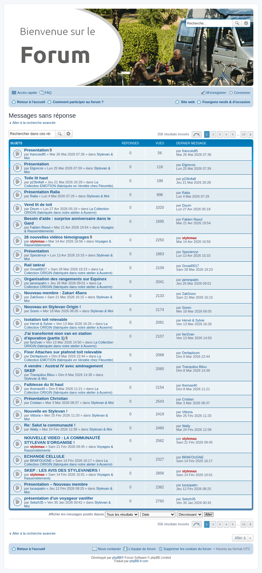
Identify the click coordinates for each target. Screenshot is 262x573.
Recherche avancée (246, 23)
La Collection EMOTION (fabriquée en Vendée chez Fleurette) (68, 184)
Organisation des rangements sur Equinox (65, 279)
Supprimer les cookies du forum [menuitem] (188, 549)
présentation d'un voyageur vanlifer (58, 498)
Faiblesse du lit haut (43, 384)
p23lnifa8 (37, 182)
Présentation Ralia (42, 192)
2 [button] (213, 134)
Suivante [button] (250, 134)
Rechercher (237, 23)
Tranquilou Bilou (42, 375)
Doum (34, 209)
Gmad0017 (38, 269)
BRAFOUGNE (41, 460)
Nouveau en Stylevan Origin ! (52, 306)
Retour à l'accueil (31, 549)
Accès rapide (27, 92)
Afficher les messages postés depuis (93, 514)
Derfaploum (39, 356)
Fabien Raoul (40, 227)
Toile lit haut (36, 178)
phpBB (116, 557)
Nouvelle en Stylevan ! (46, 411)
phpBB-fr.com (138, 561)
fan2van (36, 342)
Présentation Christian (46, 398)
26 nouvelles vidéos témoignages (56, 237)
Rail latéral (34, 265)
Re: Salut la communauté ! (50, 425)
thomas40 (37, 389)
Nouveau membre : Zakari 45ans (55, 293)
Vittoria (35, 415)
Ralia (34, 196)
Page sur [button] (197, 134)
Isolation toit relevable (45, 319)
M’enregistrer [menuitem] (216, 92)
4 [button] (226, 134)
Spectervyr (38, 255)
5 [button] (233, 134)
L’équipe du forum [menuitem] (142, 549)
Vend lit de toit (38, 204)
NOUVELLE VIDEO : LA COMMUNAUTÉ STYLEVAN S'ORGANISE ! (62, 440)
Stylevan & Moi (98, 196)
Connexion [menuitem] (242, 92)
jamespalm (38, 283)
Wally (34, 429)
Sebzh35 (36, 502)
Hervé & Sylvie (41, 324)
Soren (34, 311)
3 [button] (220, 134)
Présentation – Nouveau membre (56, 484)
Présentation (36, 164)
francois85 (38, 154)
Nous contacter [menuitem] (109, 549)
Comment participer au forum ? (78, 102)
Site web (188, 102)
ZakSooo (37, 297)
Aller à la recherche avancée (33, 123)
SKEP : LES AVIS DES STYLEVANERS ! (62, 470)
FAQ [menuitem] (48, 92)
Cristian (35, 403)
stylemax (37, 241)
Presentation (36, 150)
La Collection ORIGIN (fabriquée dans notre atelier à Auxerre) (66, 210)
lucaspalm (38, 488)
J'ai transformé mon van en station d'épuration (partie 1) (58, 335)
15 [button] (243, 134)
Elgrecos (36, 168)
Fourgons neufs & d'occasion (226, 102)
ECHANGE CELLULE (44, 456)
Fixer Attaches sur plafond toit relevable (63, 352)
